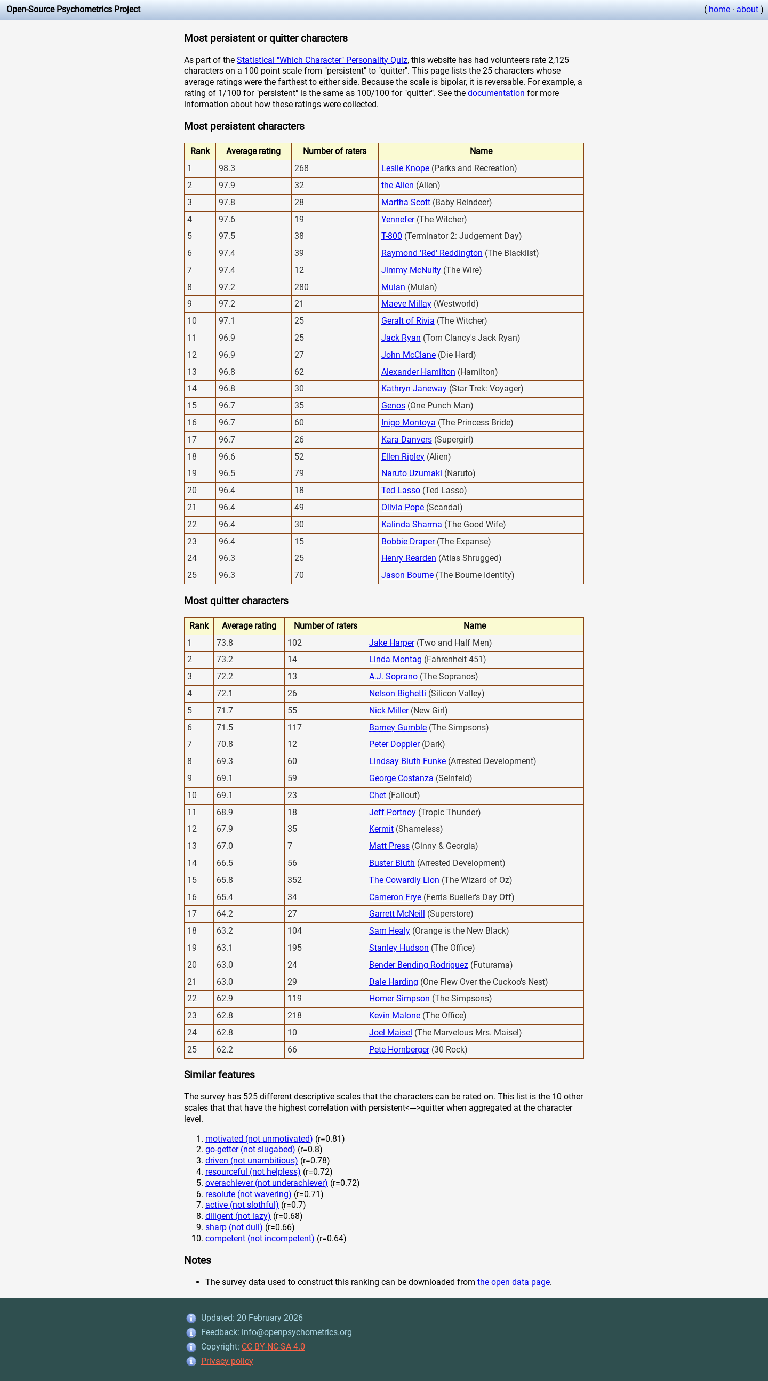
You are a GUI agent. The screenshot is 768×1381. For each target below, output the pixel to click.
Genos (393, 405)
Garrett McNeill (397, 914)
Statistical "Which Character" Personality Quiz (322, 60)
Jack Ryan (401, 338)
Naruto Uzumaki (411, 473)
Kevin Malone (394, 1015)
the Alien (397, 185)
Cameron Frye (395, 897)
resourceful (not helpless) (253, 1172)
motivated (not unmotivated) (259, 1139)
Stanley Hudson (399, 948)
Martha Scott (405, 202)
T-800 (391, 236)
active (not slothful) (242, 1205)
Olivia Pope (402, 507)
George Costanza (401, 778)
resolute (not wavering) (248, 1194)
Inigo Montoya (408, 422)
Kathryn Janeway (414, 388)
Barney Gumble (398, 727)
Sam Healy (389, 931)
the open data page (513, 1282)
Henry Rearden (408, 558)
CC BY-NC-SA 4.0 (273, 1347)
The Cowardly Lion (404, 880)
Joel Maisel (390, 1032)
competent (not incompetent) (260, 1238)
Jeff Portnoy (392, 812)
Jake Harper (391, 643)
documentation (496, 93)
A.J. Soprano (393, 676)
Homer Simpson (399, 998)
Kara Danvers (406, 440)
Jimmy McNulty (411, 270)
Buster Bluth (392, 863)
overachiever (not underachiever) (266, 1183)
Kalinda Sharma (411, 524)
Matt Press (389, 846)
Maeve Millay (406, 304)
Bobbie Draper (409, 541)
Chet (377, 795)
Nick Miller (389, 710)
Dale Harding (393, 982)
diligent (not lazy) (238, 1216)
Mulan (393, 287)
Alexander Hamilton (418, 372)
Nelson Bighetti (397, 693)
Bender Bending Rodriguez (418, 965)
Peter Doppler (394, 744)
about (747, 9)
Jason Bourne (407, 575)
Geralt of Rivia (408, 321)
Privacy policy (227, 1361)
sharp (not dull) (234, 1227)
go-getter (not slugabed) (250, 1149)
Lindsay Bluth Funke (407, 761)
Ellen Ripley (403, 457)
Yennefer (397, 219)
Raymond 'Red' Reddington (432, 253)
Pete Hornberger (399, 1050)
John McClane (408, 355)
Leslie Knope (405, 168)
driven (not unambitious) (251, 1160)
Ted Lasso (400, 490)
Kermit (381, 829)
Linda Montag (395, 659)
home (719, 9)
